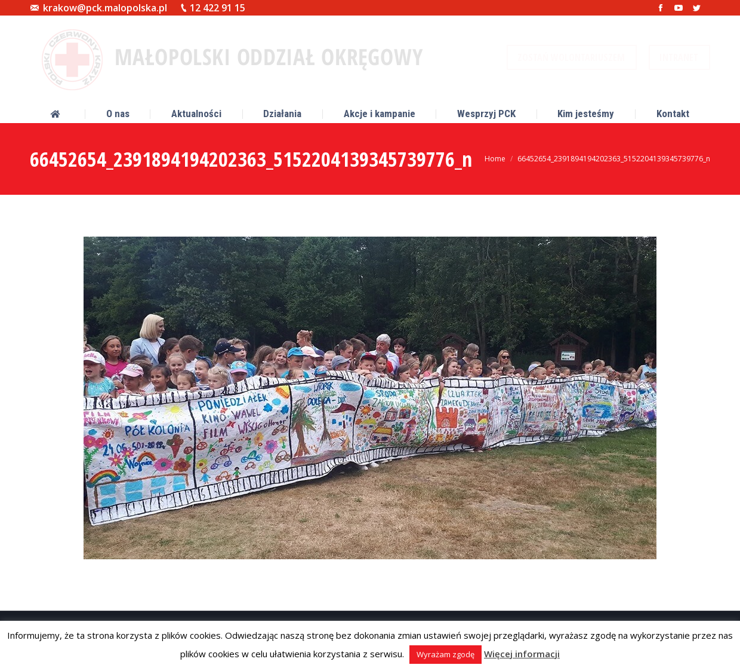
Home (495, 159)
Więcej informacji (522, 654)
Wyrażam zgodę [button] (445, 654)
